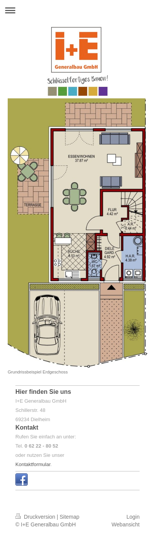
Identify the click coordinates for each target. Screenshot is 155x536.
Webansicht (126, 524)
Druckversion (36, 517)
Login (133, 517)
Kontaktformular (32, 464)
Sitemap (69, 517)
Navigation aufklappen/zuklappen (77, 10)
